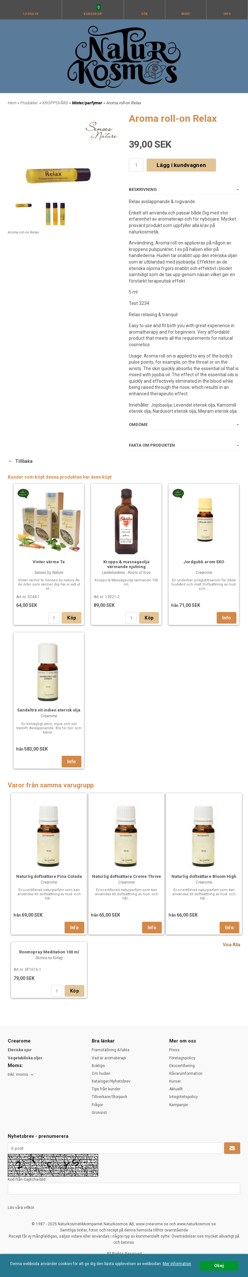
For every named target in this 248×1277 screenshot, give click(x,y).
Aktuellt (176, 1089)
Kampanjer (178, 1105)
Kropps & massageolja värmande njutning (126, 564)
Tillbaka (20, 461)
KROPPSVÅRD (55, 102)
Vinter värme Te (49, 561)
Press (174, 1050)
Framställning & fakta (110, 1050)
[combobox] (21, 1074)
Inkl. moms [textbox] (18, 1074)
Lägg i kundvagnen (181, 165)
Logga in (31, 14)
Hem (12, 102)
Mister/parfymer (87, 102)
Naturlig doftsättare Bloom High (203, 876)
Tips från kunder (106, 1089)
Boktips (98, 1066)
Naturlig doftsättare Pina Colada (49, 876)
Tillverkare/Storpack (109, 1097)
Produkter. (29, 102)
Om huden (101, 1073)
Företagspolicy (182, 1058)
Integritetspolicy (183, 1097)
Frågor (97, 1105)
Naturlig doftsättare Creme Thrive (126, 876)
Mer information (177, 1263)
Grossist (99, 1112)
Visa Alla (231, 944)
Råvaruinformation (185, 1073)
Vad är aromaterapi (109, 1058)
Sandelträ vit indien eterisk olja (48, 710)
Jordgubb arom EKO (203, 561)
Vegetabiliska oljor (25, 1058)
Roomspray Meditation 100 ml (49, 952)
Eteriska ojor (20, 1050)
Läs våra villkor (21, 1207)
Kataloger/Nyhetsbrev (111, 1081)
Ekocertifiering (182, 1066)
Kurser (175, 1081)
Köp (71, 617)
